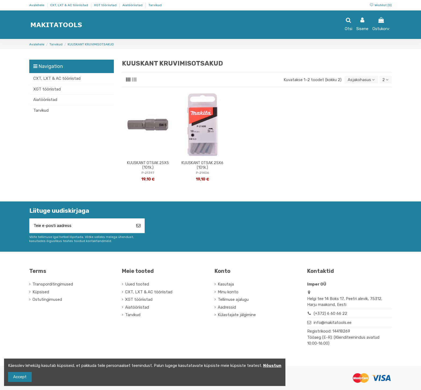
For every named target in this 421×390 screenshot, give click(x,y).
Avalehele (37, 5)
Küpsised (40, 292)
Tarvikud (155, 5)
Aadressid (227, 307)
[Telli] (138, 226)
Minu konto (228, 292)
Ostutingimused (47, 299)
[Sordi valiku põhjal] (361, 80)
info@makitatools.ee (332, 322)
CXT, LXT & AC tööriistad (69, 5)
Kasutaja (226, 284)
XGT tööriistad (105, 5)
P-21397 (147, 173)
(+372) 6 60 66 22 (330, 313)
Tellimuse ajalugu (233, 299)
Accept (20, 376)
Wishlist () (381, 5)
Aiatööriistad (132, 5)
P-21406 (202, 173)
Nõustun (272, 365)
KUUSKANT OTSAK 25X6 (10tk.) (202, 165)
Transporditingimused (52, 284)
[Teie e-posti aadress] (81, 226)
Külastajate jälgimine (237, 314)
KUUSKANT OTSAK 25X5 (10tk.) (148, 165)
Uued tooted (137, 284)
